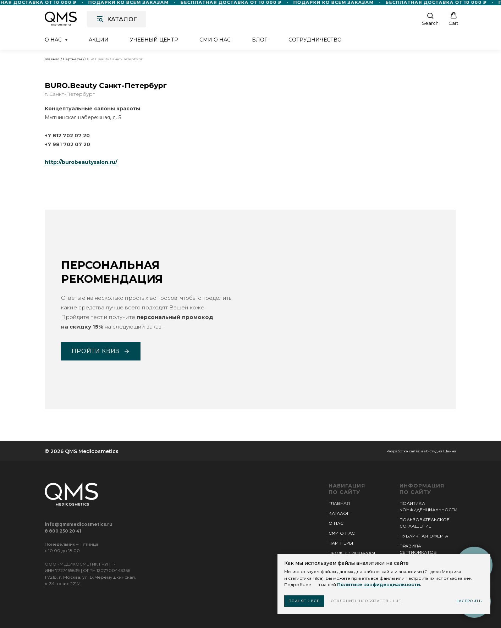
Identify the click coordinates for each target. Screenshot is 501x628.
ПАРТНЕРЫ (341, 543)
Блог (259, 40)
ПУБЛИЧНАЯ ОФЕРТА (424, 536)
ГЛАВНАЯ (339, 503)
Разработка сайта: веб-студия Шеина (421, 451)
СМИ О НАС (342, 533)
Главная (52, 59)
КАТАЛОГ (339, 513)
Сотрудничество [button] (315, 40)
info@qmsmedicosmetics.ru (78, 524)
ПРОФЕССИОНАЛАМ (352, 553)
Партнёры (72, 59)
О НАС (336, 523)
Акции (99, 40)
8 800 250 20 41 (63, 531)
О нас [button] (54, 40)
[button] (430, 19)
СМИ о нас (215, 40)
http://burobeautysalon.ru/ (81, 162)
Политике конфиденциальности (378, 584)
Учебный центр (154, 40)
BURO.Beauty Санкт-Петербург (114, 59)
